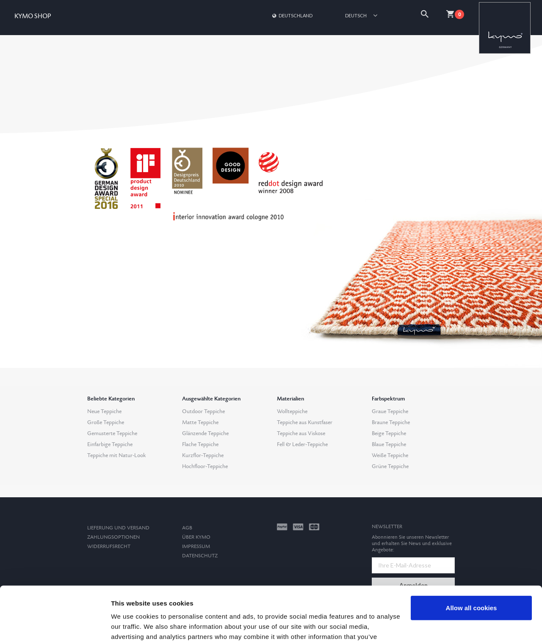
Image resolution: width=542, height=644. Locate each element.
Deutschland (291, 15)
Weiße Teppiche (390, 455)
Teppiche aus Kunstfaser (304, 422)
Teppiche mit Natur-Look (116, 455)
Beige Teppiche (389, 433)
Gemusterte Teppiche (112, 433)
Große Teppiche (105, 422)
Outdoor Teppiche (203, 411)
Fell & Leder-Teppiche (302, 444)
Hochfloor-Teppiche (205, 466)
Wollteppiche (292, 411)
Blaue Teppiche (389, 444)
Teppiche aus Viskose (301, 433)
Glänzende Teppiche (205, 433)
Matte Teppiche (200, 422)
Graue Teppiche (390, 411)
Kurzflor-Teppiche (203, 455)
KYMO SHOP (32, 16)
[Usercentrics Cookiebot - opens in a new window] (55, 627)
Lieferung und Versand (118, 528)
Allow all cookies (471, 555)
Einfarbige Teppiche (110, 444)
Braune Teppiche (391, 422)
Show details (130, 627)
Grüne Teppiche (390, 466)
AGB (187, 528)
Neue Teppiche (104, 411)
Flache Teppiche (200, 444)
